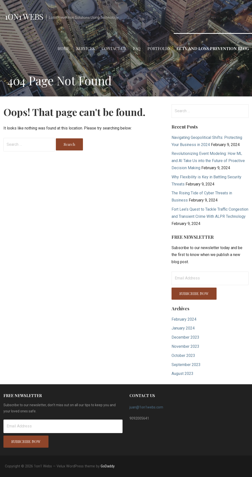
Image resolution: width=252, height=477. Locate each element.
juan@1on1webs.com (146, 407)
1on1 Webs (24, 16)
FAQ (137, 48)
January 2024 (183, 328)
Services (85, 48)
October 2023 (183, 355)
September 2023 (186, 364)
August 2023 (182, 373)
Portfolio (158, 48)
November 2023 (185, 346)
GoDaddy (108, 466)
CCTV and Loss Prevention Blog (213, 48)
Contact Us (114, 48)
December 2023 (185, 337)
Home (63, 48)
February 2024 (184, 319)
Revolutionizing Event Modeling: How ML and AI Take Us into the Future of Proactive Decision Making (208, 160)
